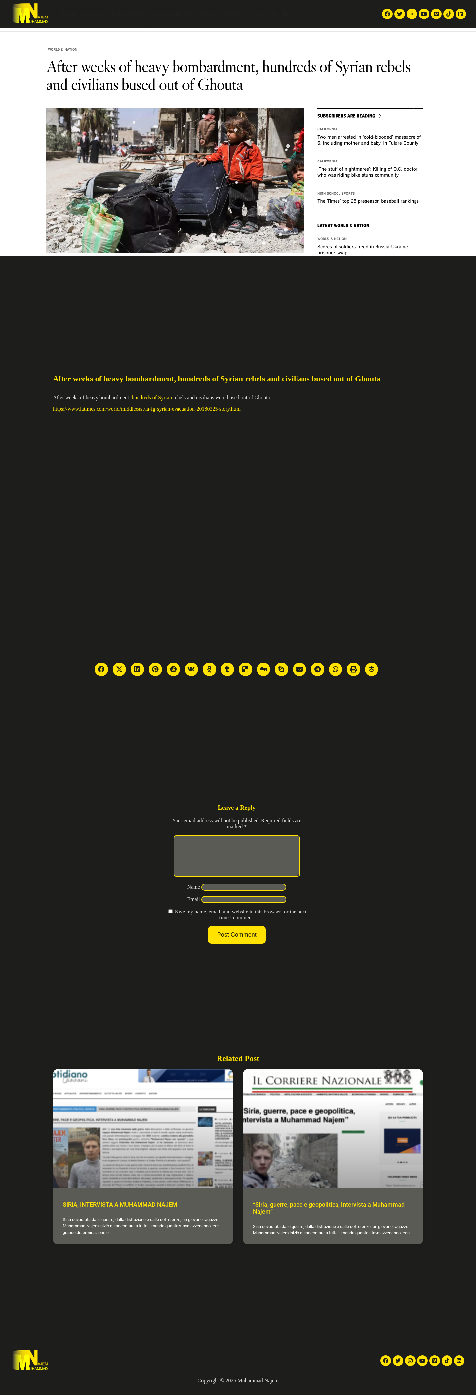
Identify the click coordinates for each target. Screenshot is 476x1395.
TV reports (94, 14)
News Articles (128, 14)
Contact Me (263, 14)
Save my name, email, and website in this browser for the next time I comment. (241, 922)
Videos (158, 14)
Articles (207, 14)
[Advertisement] (238, 305)
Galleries (182, 14)
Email (193, 907)
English (313, 14)
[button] (285, 14)
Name (193, 895)
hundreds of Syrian (152, 397)
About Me (233, 14)
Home (69, 14)
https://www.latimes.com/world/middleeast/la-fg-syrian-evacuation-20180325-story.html (147, 408)
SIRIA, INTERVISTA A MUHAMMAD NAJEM (120, 1212)
